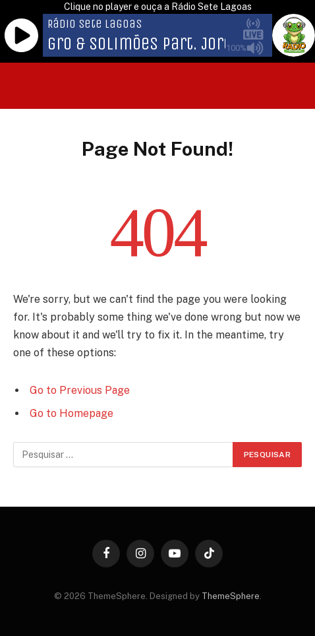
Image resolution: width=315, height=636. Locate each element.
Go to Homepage (71, 413)
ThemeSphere (231, 596)
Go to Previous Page (80, 390)
